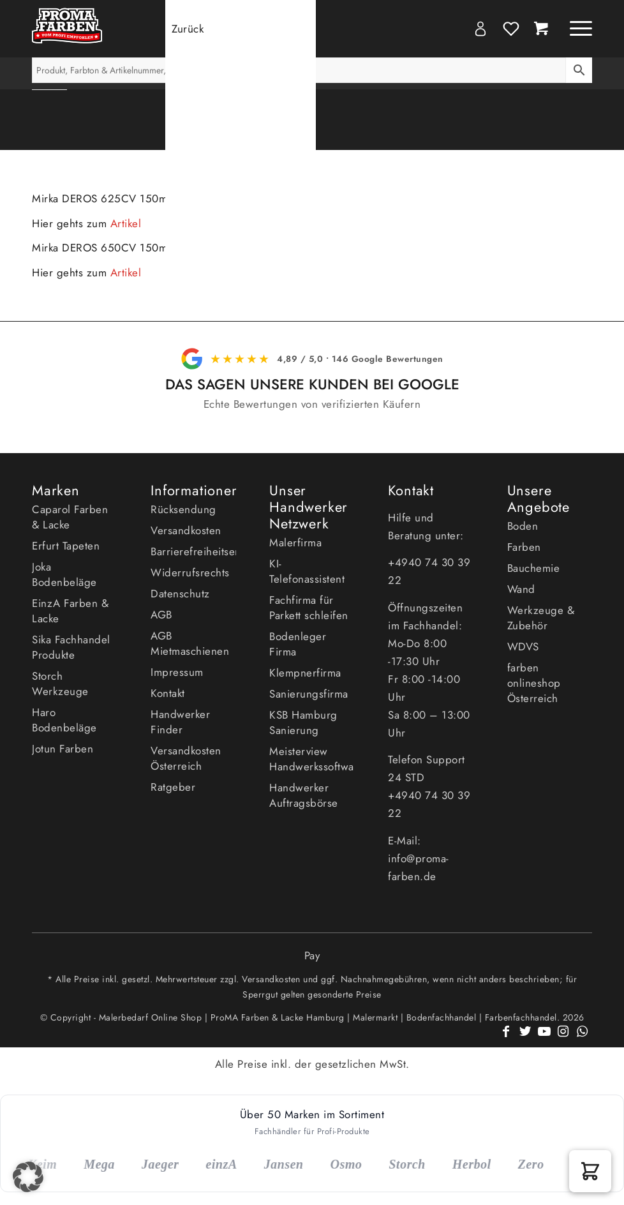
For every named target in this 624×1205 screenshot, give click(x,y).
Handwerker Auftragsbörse (303, 795)
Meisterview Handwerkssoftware (311, 759)
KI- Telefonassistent (307, 571)
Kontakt (168, 693)
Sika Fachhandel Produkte (71, 647)
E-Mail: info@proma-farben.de (418, 858)
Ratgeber (173, 787)
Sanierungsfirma (308, 693)
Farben (524, 547)
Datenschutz (180, 593)
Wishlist (511, 28)
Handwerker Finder (180, 722)
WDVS (523, 646)
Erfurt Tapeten (66, 545)
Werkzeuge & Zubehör (541, 617)
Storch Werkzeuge (60, 683)
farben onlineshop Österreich (534, 683)
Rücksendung (183, 509)
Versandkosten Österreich (186, 758)
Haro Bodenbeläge (64, 720)
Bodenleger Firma (297, 644)
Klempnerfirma (305, 672)
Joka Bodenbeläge (64, 574)
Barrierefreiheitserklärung (193, 551)
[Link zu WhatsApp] (582, 1038)
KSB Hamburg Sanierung (303, 722)
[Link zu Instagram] (563, 1038)
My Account (480, 28)
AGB (161, 614)
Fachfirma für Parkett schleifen (308, 607)
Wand (521, 589)
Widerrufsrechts (190, 572)
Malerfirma (295, 542)
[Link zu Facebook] (506, 1038)
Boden (523, 526)
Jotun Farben (62, 748)
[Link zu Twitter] (525, 1038)
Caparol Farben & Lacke (70, 517)
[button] (590, 1171)
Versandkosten (186, 530)
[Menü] (574, 28)
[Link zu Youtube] (544, 1038)
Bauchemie (533, 568)
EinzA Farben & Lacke (70, 610)
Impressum (177, 672)
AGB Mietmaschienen (190, 643)
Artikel (126, 223)
